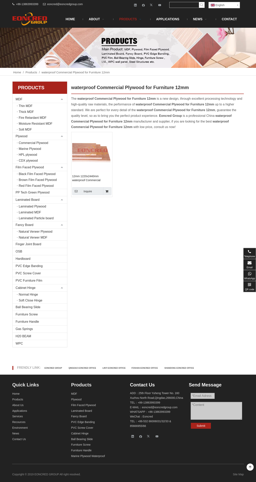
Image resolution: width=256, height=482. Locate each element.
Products (17, 399)
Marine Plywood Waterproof (88, 456)
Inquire (82, 191)
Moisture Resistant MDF (36, 123)
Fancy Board (25, 225)
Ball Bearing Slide (28, 307)
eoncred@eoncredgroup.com (65, 4)
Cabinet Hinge (26, 287)
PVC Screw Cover (28, 273)
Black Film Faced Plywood (37, 174)
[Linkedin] (135, 5)
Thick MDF (26, 111)
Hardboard (23, 258)
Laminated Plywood (32, 206)
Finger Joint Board (28, 244)
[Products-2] (128, 48)
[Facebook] (143, 5)
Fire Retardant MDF (32, 117)
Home (16, 393)
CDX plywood (28, 160)
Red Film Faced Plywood (36, 185)
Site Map (238, 474)
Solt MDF (25, 129)
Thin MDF (26, 106)
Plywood (21, 136)
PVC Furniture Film (29, 280)
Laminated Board (28, 199)
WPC (19, 343)
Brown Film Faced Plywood (38, 180)
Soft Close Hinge (30, 300)
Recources (19, 422)
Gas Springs (24, 329)
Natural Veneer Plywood (36, 231)
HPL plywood (28, 154)
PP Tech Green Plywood (33, 192)
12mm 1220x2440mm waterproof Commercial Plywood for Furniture (86, 178)
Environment (20, 427)
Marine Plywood (30, 148)
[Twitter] (151, 5)
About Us (18, 405)
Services (17, 416)
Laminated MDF (30, 212)
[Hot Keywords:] (201, 5)
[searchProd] (184, 5)
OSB (19, 251)
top (250, 467)
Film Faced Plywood (30, 167)
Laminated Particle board (36, 218)
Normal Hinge (28, 294)
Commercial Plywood (33, 143)
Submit (201, 425)
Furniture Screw (27, 314)
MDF (19, 99)
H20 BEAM (23, 336)
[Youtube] (159, 5)
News (15, 433)
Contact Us (19, 439)
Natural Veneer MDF (33, 237)
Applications (19, 410)
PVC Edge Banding (29, 266)
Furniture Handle (27, 321)
